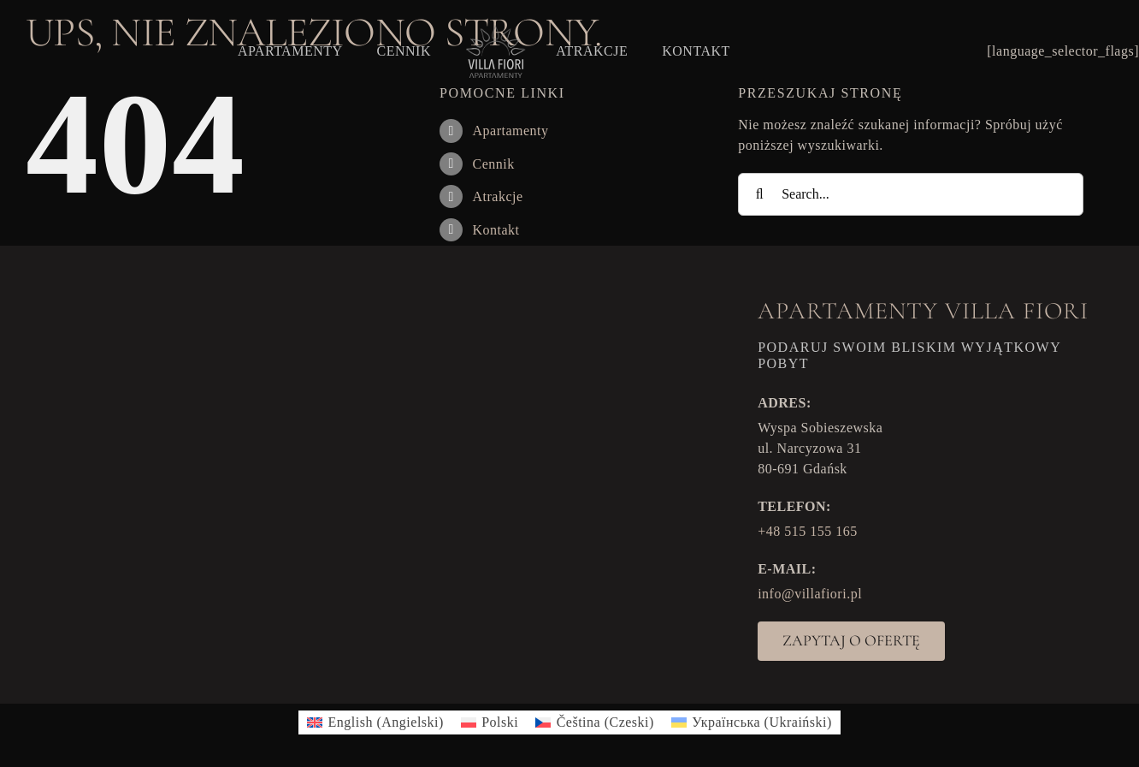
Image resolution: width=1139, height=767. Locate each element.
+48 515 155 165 (808, 531)
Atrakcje (497, 196)
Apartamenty (510, 130)
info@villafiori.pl (810, 593)
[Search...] (910, 194)
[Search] (759, 194)
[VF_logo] (493, 29)
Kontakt (495, 230)
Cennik (493, 164)
